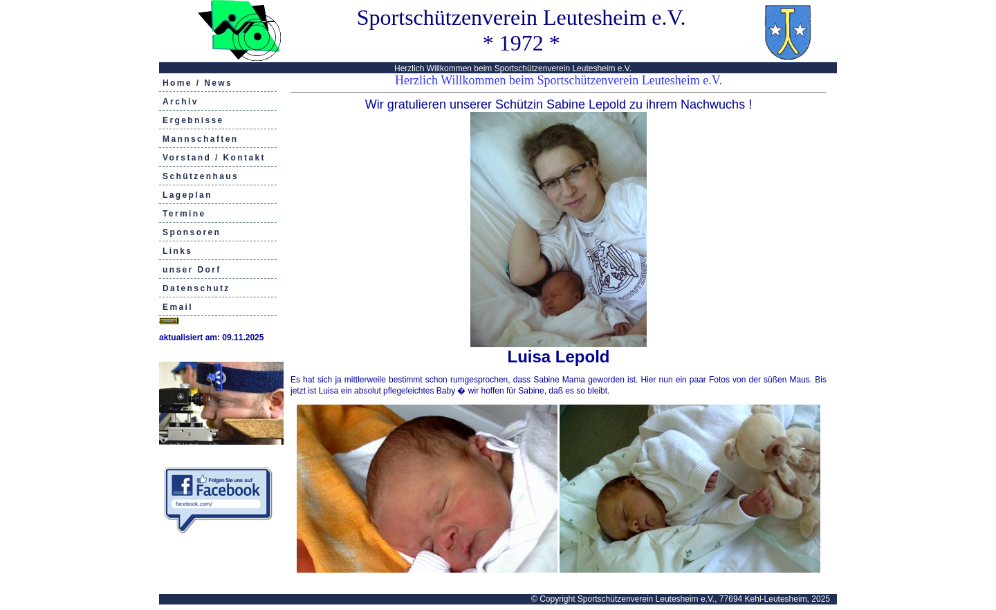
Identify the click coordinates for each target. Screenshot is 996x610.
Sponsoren (192, 232)
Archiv (181, 102)
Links (177, 251)
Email (178, 307)
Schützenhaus (201, 176)
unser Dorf (192, 270)
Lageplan (187, 195)
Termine (184, 214)
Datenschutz (196, 288)
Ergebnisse (193, 120)
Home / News (197, 83)
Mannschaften (200, 139)
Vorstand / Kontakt (214, 158)
